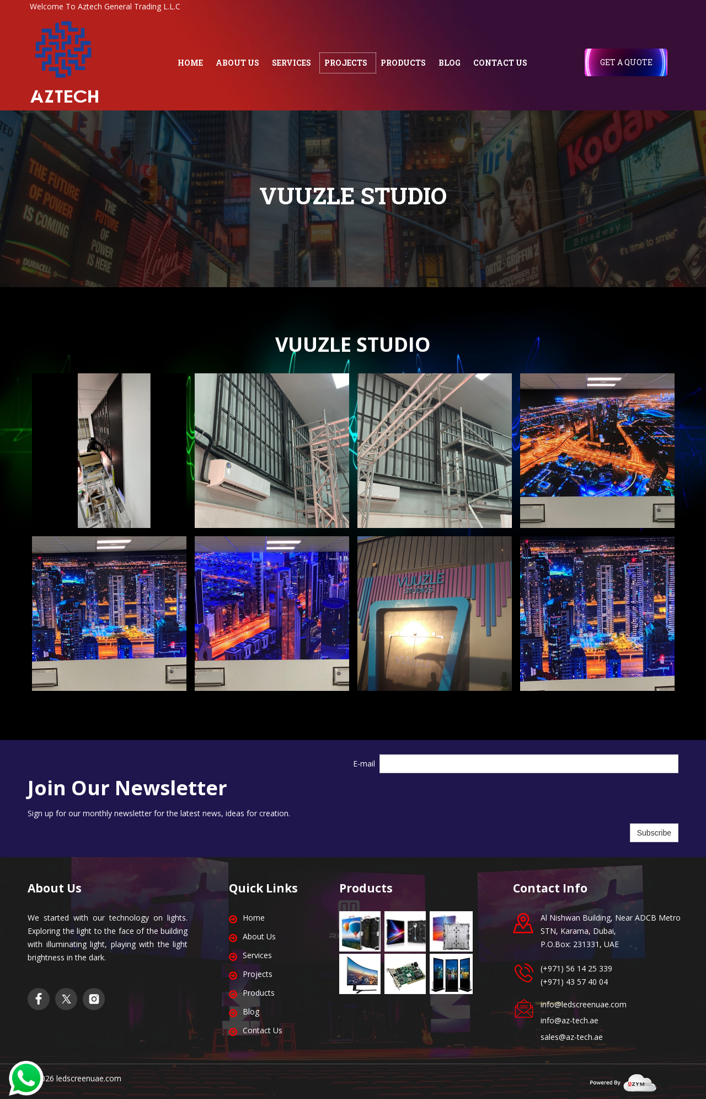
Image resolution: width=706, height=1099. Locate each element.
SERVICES (291, 62)
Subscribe (654, 832)
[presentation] (463, 798)
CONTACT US (500, 62)
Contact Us (262, 1030)
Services (257, 955)
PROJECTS (345, 62)
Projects (257, 974)
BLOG (449, 62)
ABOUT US (237, 62)
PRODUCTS (403, 62)
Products (259, 992)
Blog (251, 1011)
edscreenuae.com (89, 1078)
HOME (190, 62)
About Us (259, 936)
